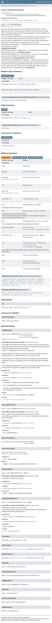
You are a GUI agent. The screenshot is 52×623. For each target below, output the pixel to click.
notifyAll (5, 295)
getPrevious (31, 281)
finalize (17, 293)
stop (17, 285)
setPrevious (6, 285)
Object (25, 290)
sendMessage (27, 243)
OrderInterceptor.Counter (27, 84)
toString (13, 295)
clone (3, 293)
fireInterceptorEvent (9, 279)
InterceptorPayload (29, 247)
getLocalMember (31, 279)
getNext (12, 281)
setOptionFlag (38, 283)
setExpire (26, 255)
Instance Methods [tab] (19, 157)
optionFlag (5, 128)
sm (29, 118)
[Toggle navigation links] (2, 2)
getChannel (20, 279)
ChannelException (12, 339)
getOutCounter (27, 191)
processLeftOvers (28, 235)
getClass (25, 293)
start (13, 285)
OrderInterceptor (34, 5)
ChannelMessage (39, 221)
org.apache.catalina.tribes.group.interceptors (14, 5)
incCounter (26, 199)
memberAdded (27, 204)
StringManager (22, 118)
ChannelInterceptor (8, 20)
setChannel (22, 283)
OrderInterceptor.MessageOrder (29, 90)
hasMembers (40, 281)
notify (40, 293)
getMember (40, 279)
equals (10, 293)
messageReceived (28, 221)
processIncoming (28, 227)
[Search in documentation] (44, 5)
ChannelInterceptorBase (14, 26)
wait (19, 295)
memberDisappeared (29, 211)
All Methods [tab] (6, 157)
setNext (29, 283)
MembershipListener (30, 20)
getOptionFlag (21, 281)
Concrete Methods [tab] (35, 157)
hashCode (32, 293)
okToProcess (13, 283)
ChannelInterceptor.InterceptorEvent (14, 100)
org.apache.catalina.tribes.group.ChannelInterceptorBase (22, 14)
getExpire (26, 166)
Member (34, 177)
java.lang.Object (6, 12)
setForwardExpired (29, 261)
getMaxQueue (27, 185)
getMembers (5, 281)
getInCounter (27, 177)
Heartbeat (20, 20)
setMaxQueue (27, 268)
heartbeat (5, 283)
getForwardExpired (29, 171)
